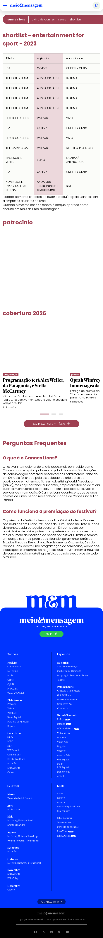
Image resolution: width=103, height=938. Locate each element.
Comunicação (14, 666)
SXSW (10, 736)
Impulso (61, 723)
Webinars (11, 712)
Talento (61, 679)
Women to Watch (65, 822)
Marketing (12, 671)
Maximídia (12, 763)
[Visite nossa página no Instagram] (51, 932)
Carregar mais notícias (51, 423)
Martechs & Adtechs (67, 699)
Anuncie (61, 802)
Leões (62, 19)
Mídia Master (13, 809)
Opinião (11, 684)
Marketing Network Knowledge (23, 836)
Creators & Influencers (68, 690)
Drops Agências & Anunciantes (72, 675)
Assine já (51, 634)
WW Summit (13, 750)
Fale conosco (63, 811)
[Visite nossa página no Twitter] (43, 932)
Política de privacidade (68, 806)
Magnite (61, 746)
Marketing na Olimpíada (69, 671)
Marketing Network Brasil (20, 820)
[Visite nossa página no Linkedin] (59, 932)
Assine (60, 793)
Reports (11, 726)
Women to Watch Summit (19, 798)
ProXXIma (12, 688)
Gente (10, 679)
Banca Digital (14, 717)
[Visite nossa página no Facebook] (35, 932)
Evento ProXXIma (16, 759)
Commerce (62, 708)
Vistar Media (63, 733)
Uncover (61, 750)
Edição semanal (64, 818)
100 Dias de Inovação (67, 666)
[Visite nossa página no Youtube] (67, 932)
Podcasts (11, 704)
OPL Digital (63, 759)
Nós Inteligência (65, 728)
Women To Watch (16, 693)
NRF (9, 745)
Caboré (11, 772)
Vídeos (10, 708)
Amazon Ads (63, 755)
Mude (60, 764)
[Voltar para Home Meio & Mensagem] (30, 6)
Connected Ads (64, 704)
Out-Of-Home (64, 695)
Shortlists (76, 19)
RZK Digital (63, 767)
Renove (61, 797)
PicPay (60, 719)
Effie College (13, 878)
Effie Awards (13, 767)
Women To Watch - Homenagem (23, 840)
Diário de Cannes (43, 19)
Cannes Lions (16, 19)
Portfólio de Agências (18, 721)
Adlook (60, 776)
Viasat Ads (62, 741)
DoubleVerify (63, 771)
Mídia (10, 675)
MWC (10, 741)
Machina (61, 737)
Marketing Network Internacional (24, 862)
